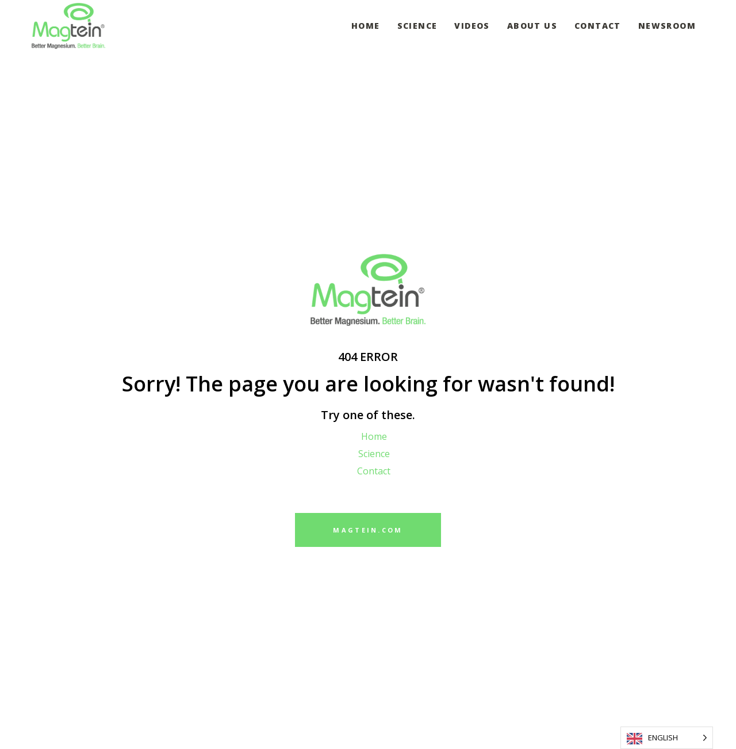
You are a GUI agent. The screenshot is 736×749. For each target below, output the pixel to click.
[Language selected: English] (666, 738)
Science (374, 453)
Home (374, 436)
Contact (373, 471)
